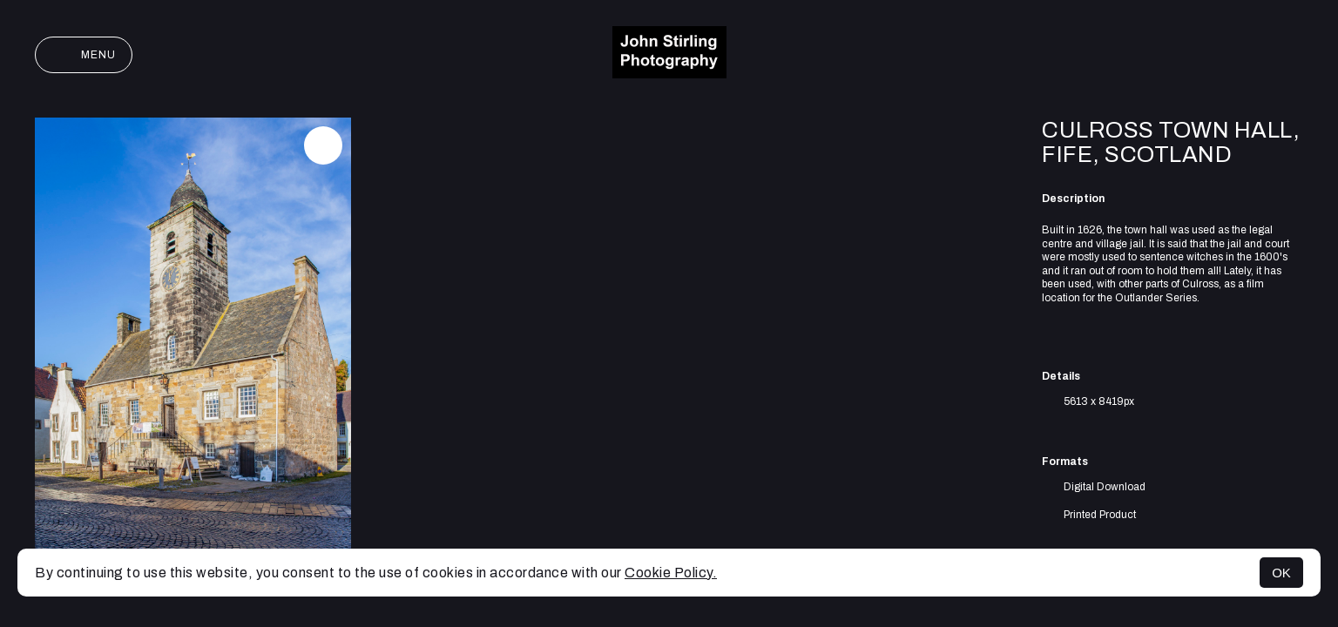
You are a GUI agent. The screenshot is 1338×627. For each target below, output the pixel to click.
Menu (83, 54)
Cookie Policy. (671, 572)
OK (1281, 572)
